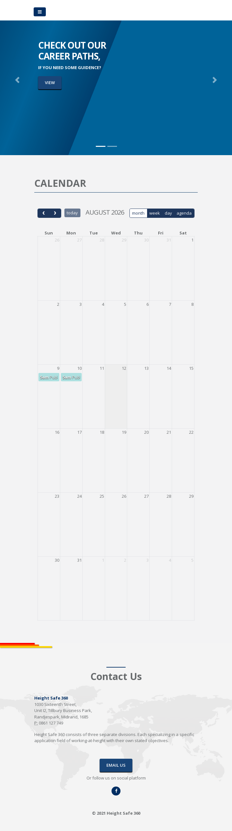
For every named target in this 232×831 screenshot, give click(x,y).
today (72, 213)
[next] (55, 213)
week (154, 213)
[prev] (43, 213)
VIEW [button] (50, 82)
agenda (184, 213)
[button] (17, 80)
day (168, 213)
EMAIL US (116, 765)
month (138, 213)
